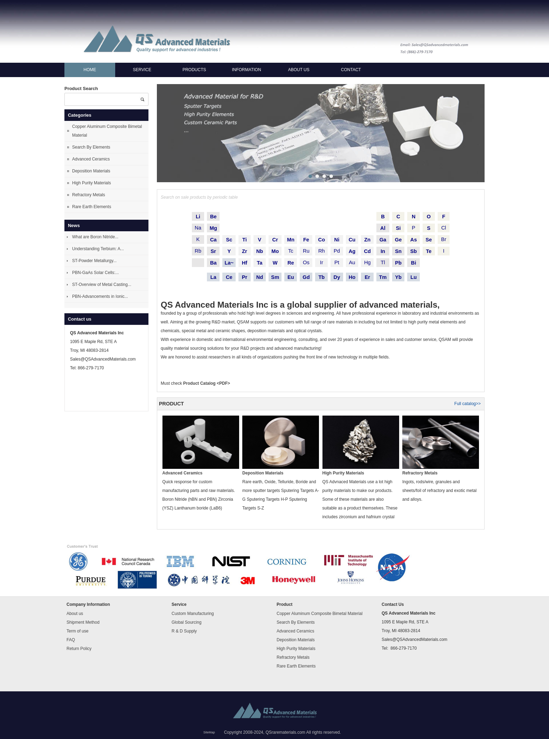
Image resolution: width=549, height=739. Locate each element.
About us (299, 69)
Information (246, 69)
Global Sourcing (186, 622)
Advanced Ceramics (91, 159)
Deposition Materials (91, 171)
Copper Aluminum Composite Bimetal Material (107, 131)
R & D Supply (184, 631)
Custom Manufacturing (193, 613)
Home (90, 69)
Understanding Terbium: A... (98, 248)
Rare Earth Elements (91, 206)
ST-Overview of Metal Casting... (101, 284)
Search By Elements (91, 147)
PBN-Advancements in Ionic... (100, 296)
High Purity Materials (91, 182)
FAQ (71, 639)
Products (194, 69)
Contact (351, 69)
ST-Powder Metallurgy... (94, 260)
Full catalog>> (467, 403)
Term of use (78, 631)
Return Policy (79, 648)
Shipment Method (83, 622)
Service (142, 69)
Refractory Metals (88, 194)
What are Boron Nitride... (95, 236)
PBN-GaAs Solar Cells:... (95, 272)
